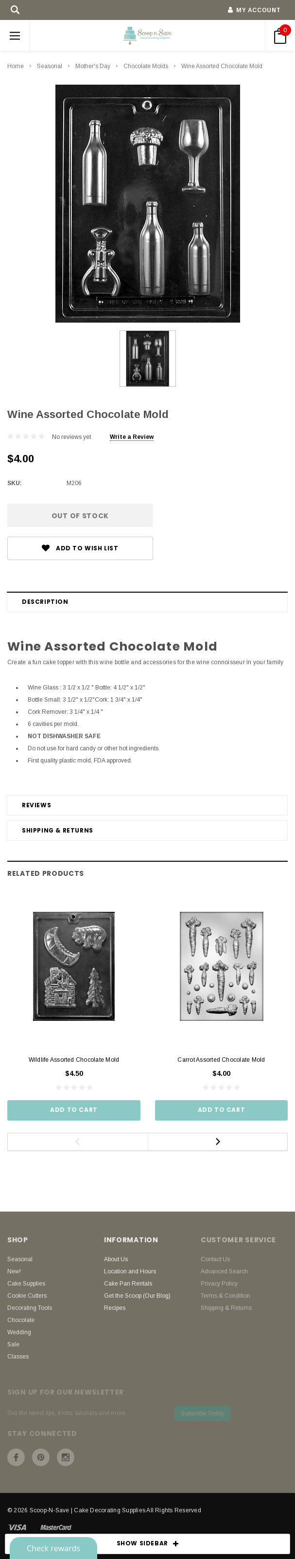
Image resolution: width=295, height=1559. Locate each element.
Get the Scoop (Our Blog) (137, 1295)
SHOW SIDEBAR (148, 1544)
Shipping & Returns (57, 830)
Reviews (36, 805)
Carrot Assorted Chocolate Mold (221, 1059)
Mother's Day (92, 66)
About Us (116, 1259)
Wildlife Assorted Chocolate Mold (74, 1059)
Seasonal (49, 66)
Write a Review (132, 437)
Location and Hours (130, 1271)
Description (45, 602)
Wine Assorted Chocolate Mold (221, 66)
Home (15, 66)
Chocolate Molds (145, 66)
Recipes (114, 1308)
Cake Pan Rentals (128, 1283)
